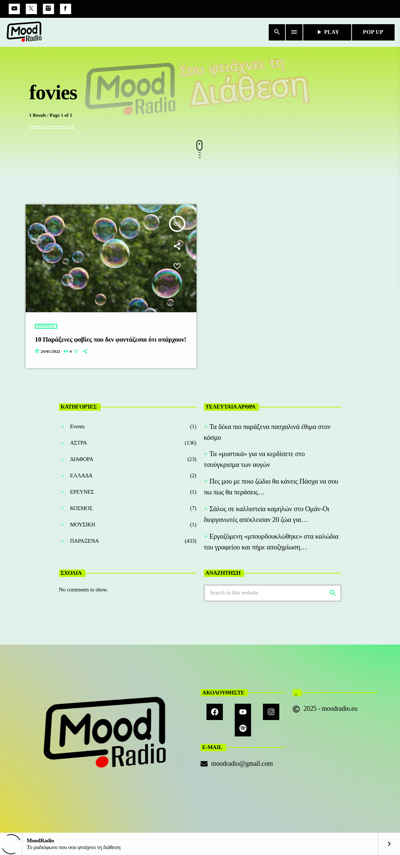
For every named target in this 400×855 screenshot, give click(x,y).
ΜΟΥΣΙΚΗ (82, 524)
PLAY (327, 32)
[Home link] (24, 32)
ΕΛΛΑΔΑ (81, 475)
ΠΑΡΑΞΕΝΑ (46, 326)
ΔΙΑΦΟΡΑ (82, 459)
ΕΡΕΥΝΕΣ (82, 492)
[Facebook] (65, 9)
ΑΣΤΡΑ (78, 443)
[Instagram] (48, 9)
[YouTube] (14, 9)
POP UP (373, 32)
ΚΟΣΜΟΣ (81, 508)
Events (77, 426)
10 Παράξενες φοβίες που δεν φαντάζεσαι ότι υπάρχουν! (110, 339)
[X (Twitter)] (31, 9)
